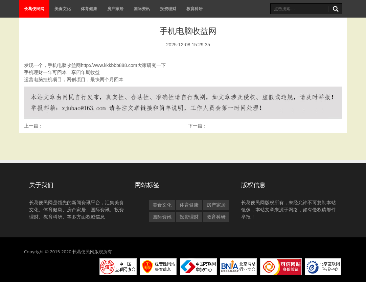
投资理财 (168, 8)
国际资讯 (142, 8)
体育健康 (89, 8)
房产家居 (115, 8)
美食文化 (62, 8)
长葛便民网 (34, 8)
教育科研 (194, 8)
